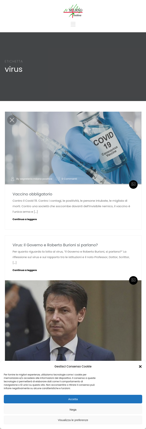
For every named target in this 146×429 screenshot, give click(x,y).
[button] (140, 366)
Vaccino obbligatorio (32, 194)
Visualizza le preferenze (73, 420)
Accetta (73, 399)
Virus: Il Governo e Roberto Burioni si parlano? (55, 245)
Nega (73, 409)
